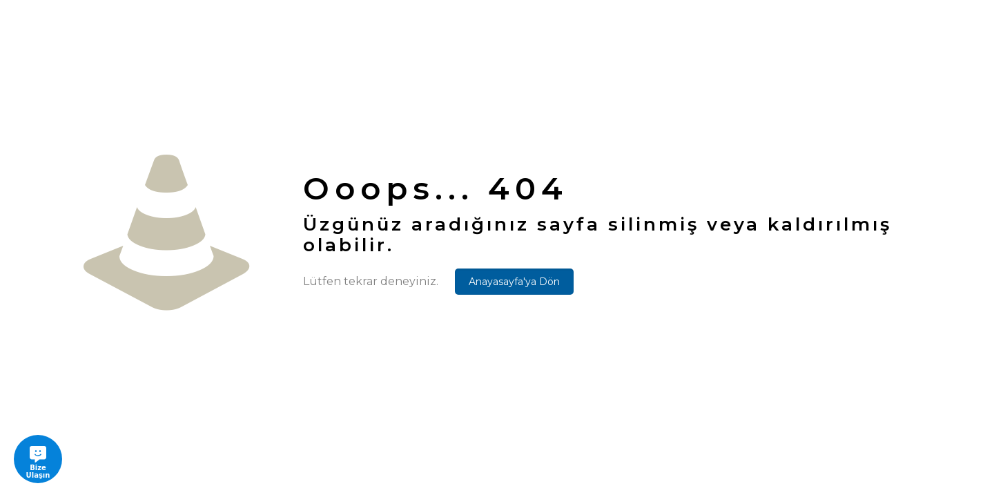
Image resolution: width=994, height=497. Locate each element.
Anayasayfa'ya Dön (514, 281)
